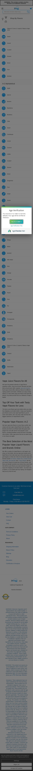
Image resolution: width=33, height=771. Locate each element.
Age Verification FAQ (16, 226)
